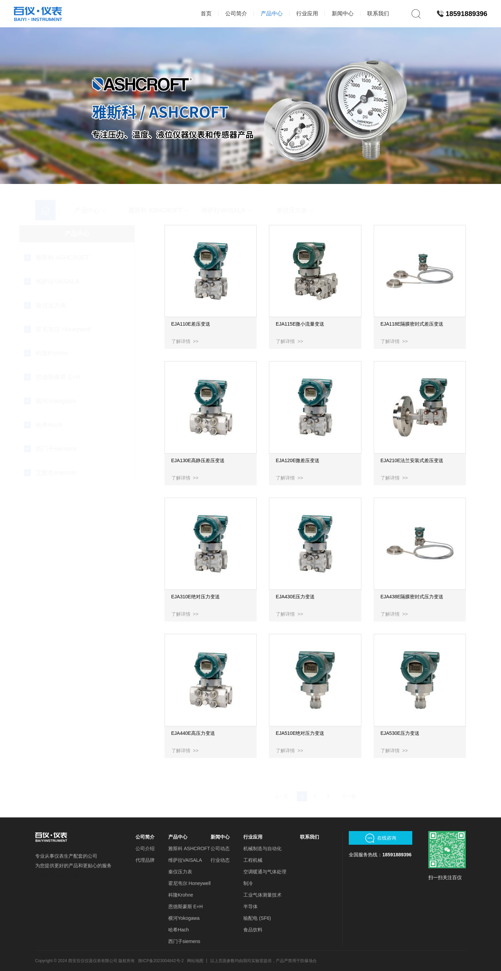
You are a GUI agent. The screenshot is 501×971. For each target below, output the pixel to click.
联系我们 (309, 837)
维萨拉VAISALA (185, 860)
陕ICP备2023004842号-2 (161, 960)
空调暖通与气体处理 (264, 871)
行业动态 (220, 860)
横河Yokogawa (184, 918)
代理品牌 (145, 860)
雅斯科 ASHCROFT (189, 848)
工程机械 (252, 860)
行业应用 (252, 837)
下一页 (349, 782)
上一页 (281, 782)
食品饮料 (252, 929)
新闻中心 (220, 837)
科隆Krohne (180, 895)
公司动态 (220, 848)
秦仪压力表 (180, 871)
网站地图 (195, 960)
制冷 (248, 883)
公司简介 (145, 837)
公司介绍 (145, 848)
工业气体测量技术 (262, 895)
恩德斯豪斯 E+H (185, 906)
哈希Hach (178, 929)
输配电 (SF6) (257, 918)
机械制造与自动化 (262, 848)
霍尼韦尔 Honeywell (189, 883)
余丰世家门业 (73, 875)
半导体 (250, 906)
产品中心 (177, 837)
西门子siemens (184, 941)
